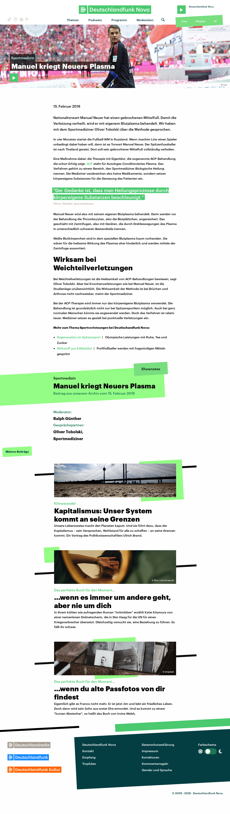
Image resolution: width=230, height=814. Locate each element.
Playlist (200, 21)
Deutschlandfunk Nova (99, 744)
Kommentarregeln (155, 763)
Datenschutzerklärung (158, 744)
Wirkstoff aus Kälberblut (74, 348)
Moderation (145, 20)
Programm (119, 20)
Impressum (150, 751)
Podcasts (95, 20)
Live (184, 21)
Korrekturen (150, 757)
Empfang (89, 757)
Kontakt (88, 751)
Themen (73, 20)
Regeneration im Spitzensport (79, 337)
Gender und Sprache (157, 770)
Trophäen (89, 763)
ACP (90, 163)
